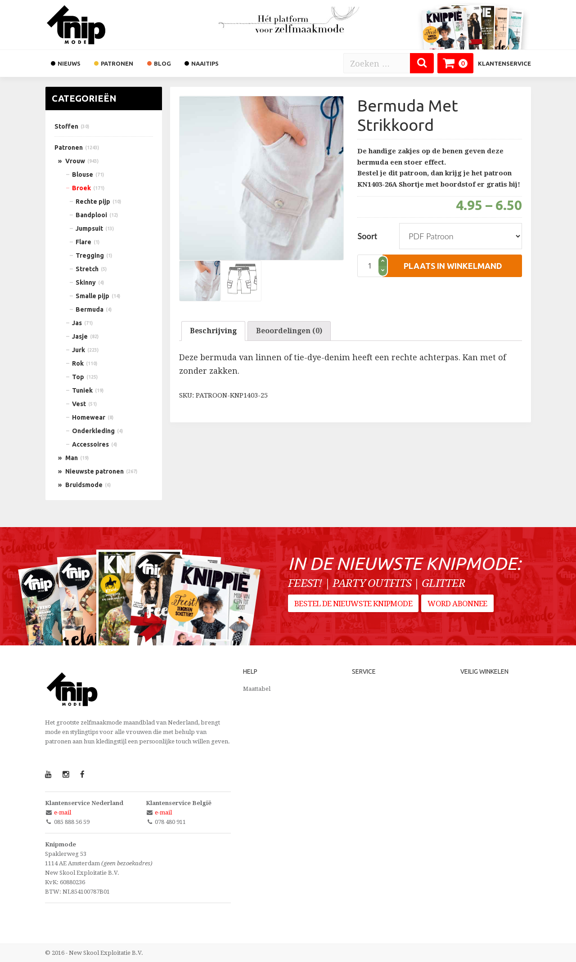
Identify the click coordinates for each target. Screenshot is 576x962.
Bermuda (90, 309)
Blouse (82, 174)
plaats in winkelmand (453, 265)
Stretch (87, 269)
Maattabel (256, 688)
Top (78, 376)
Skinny (86, 282)
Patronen (68, 147)
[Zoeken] (422, 63)
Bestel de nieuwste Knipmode (353, 607)
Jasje (80, 336)
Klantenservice (504, 63)
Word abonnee (460, 607)
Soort (367, 236)
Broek (81, 188)
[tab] (213, 331)
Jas (77, 323)
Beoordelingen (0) (289, 331)
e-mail (62, 812)
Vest (79, 403)
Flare (83, 242)
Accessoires (90, 444)
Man (71, 457)
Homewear (88, 417)
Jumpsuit (89, 228)
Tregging (90, 255)
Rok (78, 363)
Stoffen (66, 126)
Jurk (78, 349)
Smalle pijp (92, 296)
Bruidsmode (84, 484)
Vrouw (75, 161)
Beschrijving (213, 331)
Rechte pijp (93, 201)
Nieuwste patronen (94, 471)
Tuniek (82, 390)
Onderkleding (93, 430)
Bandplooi (91, 215)
